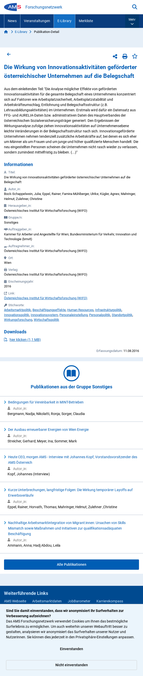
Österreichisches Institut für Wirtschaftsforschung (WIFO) (45, 298)
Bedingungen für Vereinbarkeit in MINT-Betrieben (46, 402)
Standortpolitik (122, 315)
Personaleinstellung (73, 315)
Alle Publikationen (71, 564)
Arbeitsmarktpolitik (17, 310)
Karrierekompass (109, 601)
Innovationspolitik (16, 315)
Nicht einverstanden (71, 665)
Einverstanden (71, 649)
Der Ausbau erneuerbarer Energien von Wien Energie (48, 430)
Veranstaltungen (37, 21)
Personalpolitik (99, 315)
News (12, 21)
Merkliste (86, 21)
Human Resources (80, 310)
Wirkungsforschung (18, 320)
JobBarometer (79, 601)
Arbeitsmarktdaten (47, 601)
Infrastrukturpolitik (108, 310)
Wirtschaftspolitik (46, 320)
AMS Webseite (15, 601)
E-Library (64, 21)
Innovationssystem (44, 315)
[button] (132, 21)
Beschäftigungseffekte (49, 310)
